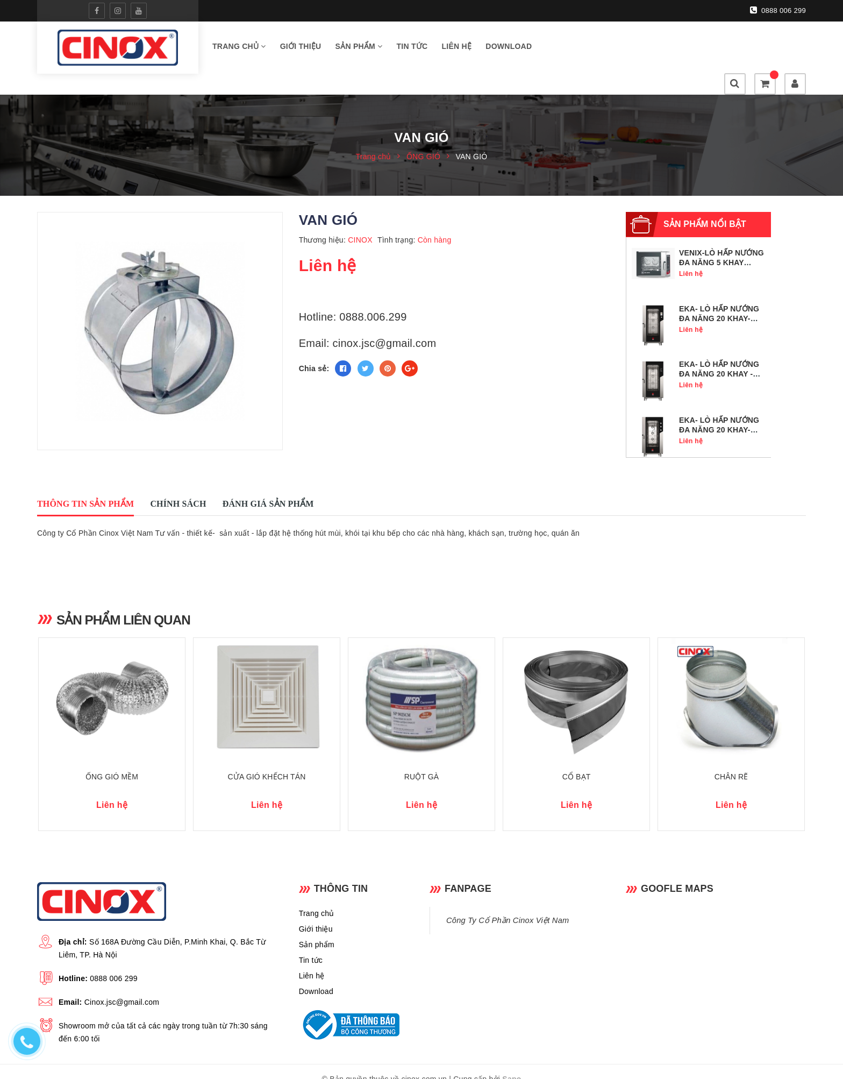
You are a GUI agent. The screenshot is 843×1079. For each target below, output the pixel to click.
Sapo (511, 1063)
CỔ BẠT (576, 761)
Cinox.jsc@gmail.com (122, 986)
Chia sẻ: (314, 349)
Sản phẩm (359, 48)
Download (508, 48)
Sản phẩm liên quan (125, 600)
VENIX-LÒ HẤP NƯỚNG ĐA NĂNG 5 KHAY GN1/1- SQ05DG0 (721, 243)
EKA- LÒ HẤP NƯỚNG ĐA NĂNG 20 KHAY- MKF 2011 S (719, 410)
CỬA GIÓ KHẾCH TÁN (267, 761)
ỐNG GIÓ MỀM (111, 761)
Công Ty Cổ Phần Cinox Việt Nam (507, 904)
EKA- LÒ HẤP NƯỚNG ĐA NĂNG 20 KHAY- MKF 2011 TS (719, 299)
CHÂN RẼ (731, 761)
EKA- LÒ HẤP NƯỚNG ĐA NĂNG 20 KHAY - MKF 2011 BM (719, 354)
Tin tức (412, 48)
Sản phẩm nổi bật (704, 204)
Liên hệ (457, 48)
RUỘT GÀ (421, 761)
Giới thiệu (301, 48)
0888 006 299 (778, 10)
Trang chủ (239, 48)
